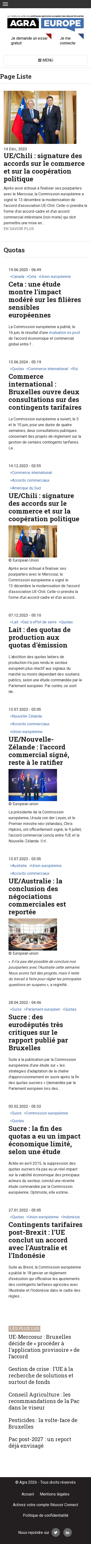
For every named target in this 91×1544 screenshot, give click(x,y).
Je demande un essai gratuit (29, 40)
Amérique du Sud (26, 488)
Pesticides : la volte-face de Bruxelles (42, 1423)
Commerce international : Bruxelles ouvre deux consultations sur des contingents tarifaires (45, 392)
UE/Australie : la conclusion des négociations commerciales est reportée (37, 896)
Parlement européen (43, 1009)
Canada (18, 276)
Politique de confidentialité (45, 1515)
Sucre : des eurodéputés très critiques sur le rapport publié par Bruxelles (38, 1032)
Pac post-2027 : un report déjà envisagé (39, 1442)
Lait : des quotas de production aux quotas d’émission (39, 637)
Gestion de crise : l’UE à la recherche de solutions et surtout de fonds (40, 1375)
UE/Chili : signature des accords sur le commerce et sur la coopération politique (44, 167)
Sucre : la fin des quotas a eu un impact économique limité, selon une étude (44, 1140)
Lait (15, 622)
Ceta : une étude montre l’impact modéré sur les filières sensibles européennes (44, 299)
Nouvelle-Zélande (27, 716)
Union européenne (55, 276)
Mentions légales (54, 1494)
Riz (75, 369)
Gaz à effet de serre (39, 622)
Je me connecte (67, 40)
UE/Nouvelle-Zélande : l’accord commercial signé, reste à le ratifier (38, 751)
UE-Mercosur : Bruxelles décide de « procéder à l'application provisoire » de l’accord (44, 1346)
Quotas (18, 369)
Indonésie (71, 1217)
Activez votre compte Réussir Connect (45, 1504)
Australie (19, 865)
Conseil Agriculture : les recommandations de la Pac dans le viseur (43, 1401)
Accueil (28, 1494)
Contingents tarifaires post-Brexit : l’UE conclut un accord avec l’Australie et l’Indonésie (45, 1240)
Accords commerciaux (31, 480)
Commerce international (48, 369)
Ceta (32, 276)
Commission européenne (47, 1113)
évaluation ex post (64, 332)
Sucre (17, 1009)
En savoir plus (19, 228)
